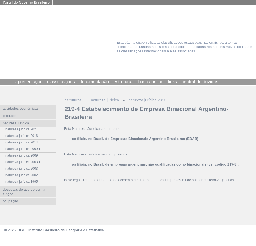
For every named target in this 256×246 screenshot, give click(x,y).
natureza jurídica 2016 (147, 100)
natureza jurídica (105, 100)
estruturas (73, 100)
